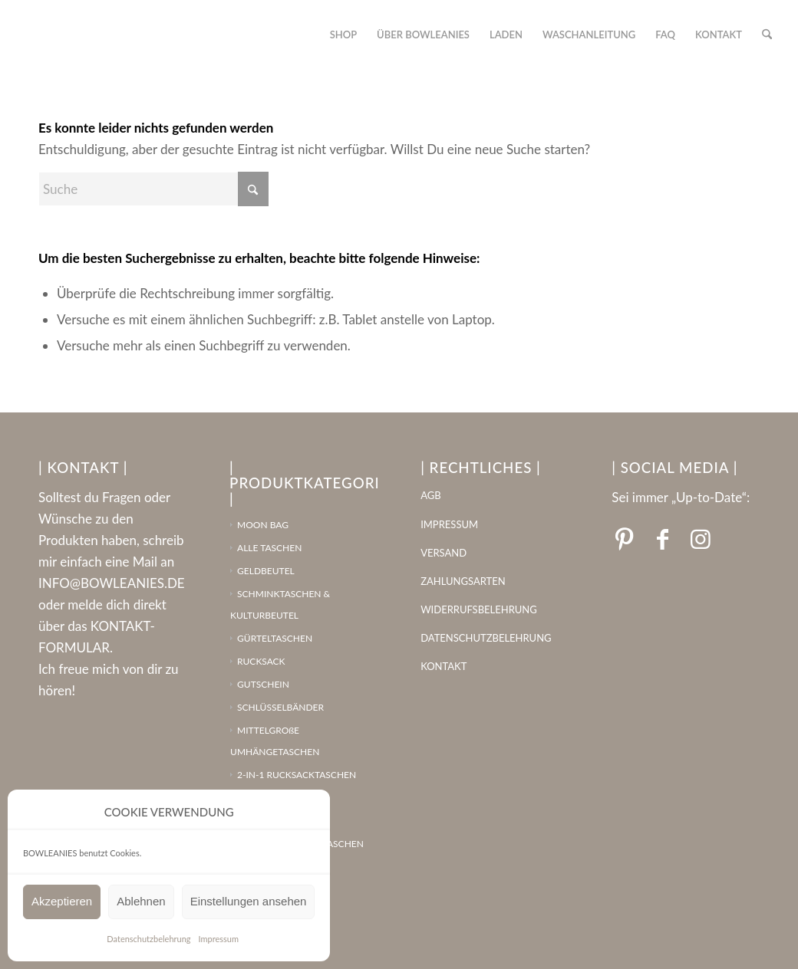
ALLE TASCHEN (269, 547)
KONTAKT (443, 666)
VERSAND (443, 553)
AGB (430, 495)
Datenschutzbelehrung (148, 939)
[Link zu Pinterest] (624, 538)
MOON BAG (263, 524)
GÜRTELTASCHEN (274, 638)
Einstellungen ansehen (248, 901)
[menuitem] (343, 34)
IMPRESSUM (449, 524)
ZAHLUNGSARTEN (463, 581)
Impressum (219, 939)
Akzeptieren (61, 901)
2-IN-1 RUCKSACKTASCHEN (296, 774)
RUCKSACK (261, 661)
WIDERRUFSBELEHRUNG (478, 609)
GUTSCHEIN (263, 684)
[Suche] (767, 34)
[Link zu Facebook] (662, 538)
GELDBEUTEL (266, 570)
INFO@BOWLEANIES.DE (111, 583)
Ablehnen (141, 901)
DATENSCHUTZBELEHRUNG (485, 638)
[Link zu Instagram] (700, 538)
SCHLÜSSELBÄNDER (280, 707)
